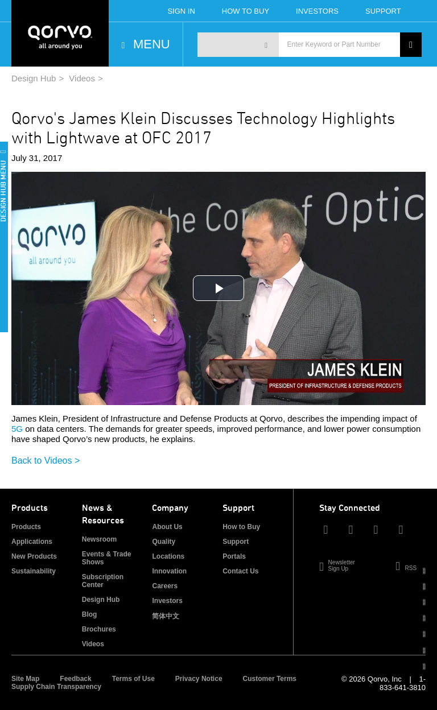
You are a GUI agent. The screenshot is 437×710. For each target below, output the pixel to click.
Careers (165, 586)
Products (26, 527)
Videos (82, 78)
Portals (234, 556)
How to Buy (241, 527)
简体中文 (165, 616)
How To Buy (245, 11)
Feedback (75, 679)
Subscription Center (102, 581)
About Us (167, 527)
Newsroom (99, 539)
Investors (317, 11)
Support (383, 11)
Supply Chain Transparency (56, 687)
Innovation (169, 571)
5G (17, 429)
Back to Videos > (45, 460)
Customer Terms (269, 679)
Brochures (99, 629)
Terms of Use (133, 679)
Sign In (181, 11)
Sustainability (33, 571)
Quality (163, 542)
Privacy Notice (198, 679)
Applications (31, 542)
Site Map (25, 679)
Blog (89, 614)
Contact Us (240, 571)
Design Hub (33, 78)
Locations (168, 556)
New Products (34, 556)
